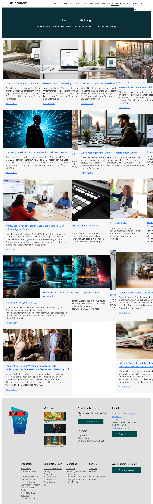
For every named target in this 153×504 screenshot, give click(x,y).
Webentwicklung (28, 482)
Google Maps (124, 432)
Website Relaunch (29, 479)
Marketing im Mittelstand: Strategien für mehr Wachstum (17, 135)
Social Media (72, 482)
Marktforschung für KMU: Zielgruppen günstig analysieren (55, 135)
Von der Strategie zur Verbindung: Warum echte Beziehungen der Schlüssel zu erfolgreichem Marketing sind (19, 348)
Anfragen (93, 468)
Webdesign (26, 468)
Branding (48, 474)
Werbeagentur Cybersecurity (19, 280)
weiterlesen (9, 101)
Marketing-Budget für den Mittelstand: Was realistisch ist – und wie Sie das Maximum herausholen (133, 204)
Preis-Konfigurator (127, 470)
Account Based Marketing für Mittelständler (94, 203)
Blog (115, 3)
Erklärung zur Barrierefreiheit (91, 440)
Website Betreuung (29, 498)
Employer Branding (75, 479)
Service (106, 3)
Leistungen (81, 3)
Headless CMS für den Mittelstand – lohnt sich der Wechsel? (94, 66)
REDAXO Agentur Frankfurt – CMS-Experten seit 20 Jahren (132, 133)
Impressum (83, 435)
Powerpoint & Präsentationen (50, 480)
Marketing (70, 468)
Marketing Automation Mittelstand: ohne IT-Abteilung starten (53, 206)
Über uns (67, 3)
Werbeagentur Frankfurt (124, 414)
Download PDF (91, 421)
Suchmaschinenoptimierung (33, 484)
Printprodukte (50, 476)
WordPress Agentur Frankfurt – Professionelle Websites (95, 134)
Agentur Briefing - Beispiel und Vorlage (131, 274)
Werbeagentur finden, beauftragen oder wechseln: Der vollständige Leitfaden (18, 207)
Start (57, 3)
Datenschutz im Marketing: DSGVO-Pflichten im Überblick (57, 65)
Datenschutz (83, 438)
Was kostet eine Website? (28, 494)
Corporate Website (29, 476)
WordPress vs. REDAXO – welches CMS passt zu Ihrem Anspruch (56, 275)
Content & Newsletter (76, 476)
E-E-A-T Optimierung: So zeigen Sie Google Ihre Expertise (92, 275)
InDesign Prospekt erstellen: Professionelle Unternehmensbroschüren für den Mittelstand (133, 345)
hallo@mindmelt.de (121, 426)
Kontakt (124, 3)
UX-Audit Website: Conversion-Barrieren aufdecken (15, 66)
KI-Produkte (137, 3)
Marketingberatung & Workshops (76, 472)
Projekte (94, 3)
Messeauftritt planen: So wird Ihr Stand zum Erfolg (132, 67)
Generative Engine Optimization (29, 488)
